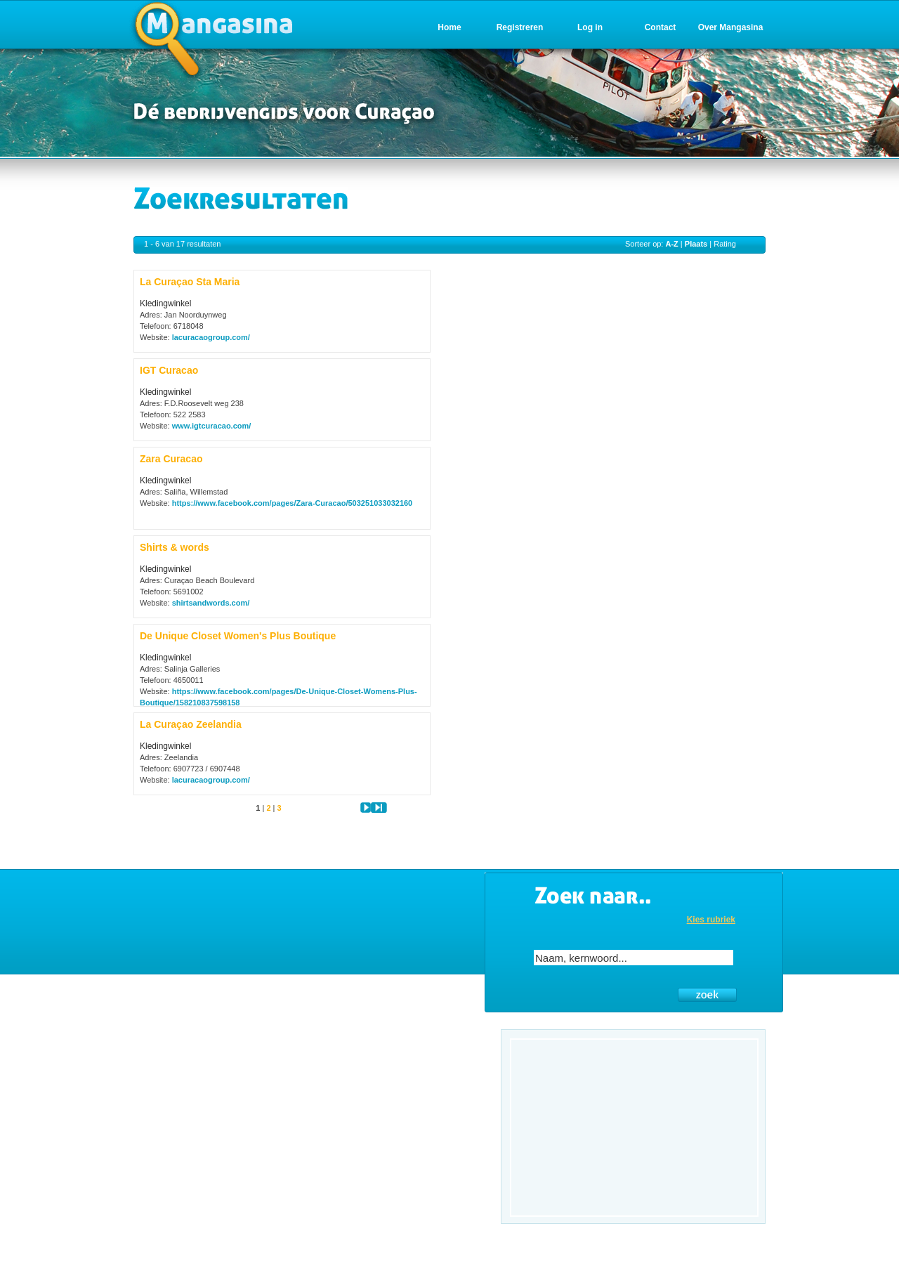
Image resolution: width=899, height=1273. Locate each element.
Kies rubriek (711, 920)
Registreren (520, 27)
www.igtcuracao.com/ (211, 426)
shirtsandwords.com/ (211, 603)
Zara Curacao (171, 458)
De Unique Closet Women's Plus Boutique (238, 635)
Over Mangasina (730, 27)
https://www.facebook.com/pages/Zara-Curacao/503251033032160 (292, 503)
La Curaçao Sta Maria (189, 281)
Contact (660, 27)
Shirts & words (174, 547)
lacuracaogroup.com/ (211, 337)
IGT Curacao (169, 370)
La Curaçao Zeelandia (191, 724)
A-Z (671, 244)
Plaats (696, 244)
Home (449, 27)
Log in (590, 27)
